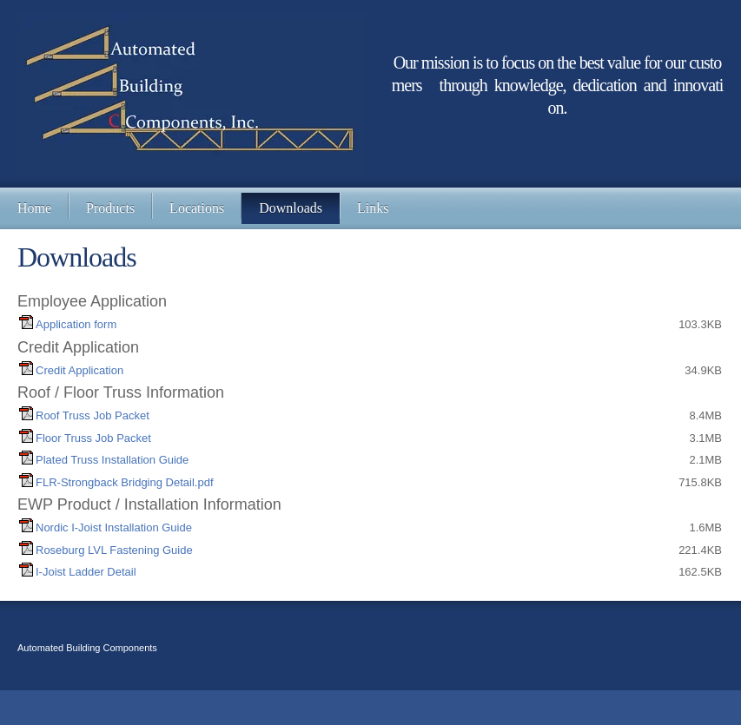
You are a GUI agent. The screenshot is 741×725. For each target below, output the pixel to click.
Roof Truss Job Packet (92, 415)
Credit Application (79, 370)
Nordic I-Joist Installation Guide (114, 527)
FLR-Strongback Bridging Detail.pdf (125, 482)
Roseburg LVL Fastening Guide (114, 550)
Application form (76, 324)
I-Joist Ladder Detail (86, 571)
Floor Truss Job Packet (93, 438)
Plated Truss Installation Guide (112, 459)
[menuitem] (34, 208)
